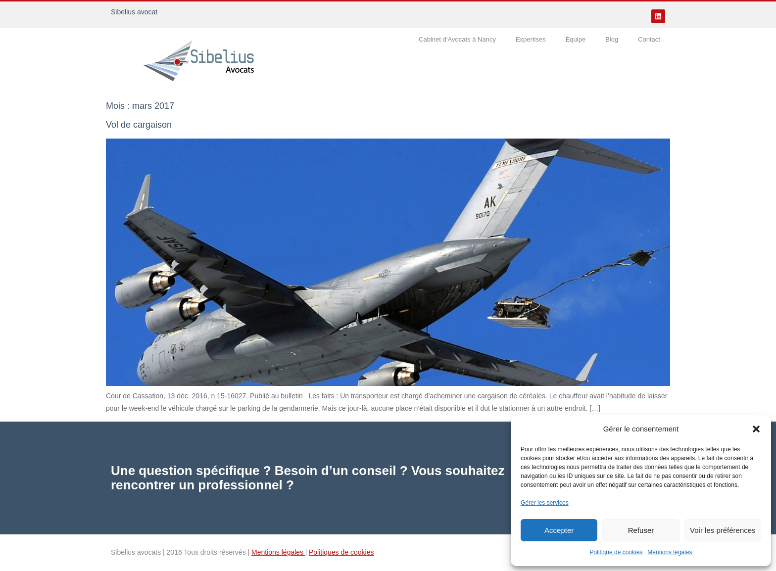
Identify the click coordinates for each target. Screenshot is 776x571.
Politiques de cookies (341, 552)
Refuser (641, 530)
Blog (611, 39)
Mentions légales (669, 552)
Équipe (575, 39)
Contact (649, 39)
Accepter (559, 530)
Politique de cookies (616, 552)
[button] (756, 429)
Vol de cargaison (139, 125)
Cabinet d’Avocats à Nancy (457, 39)
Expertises (531, 39)
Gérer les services (545, 502)
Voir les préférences (723, 530)
